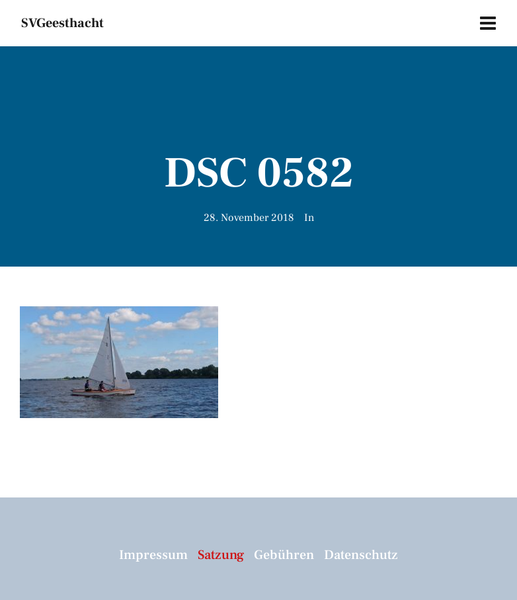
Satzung (221, 555)
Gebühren (284, 555)
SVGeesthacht (62, 23)
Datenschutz (361, 555)
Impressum (153, 555)
